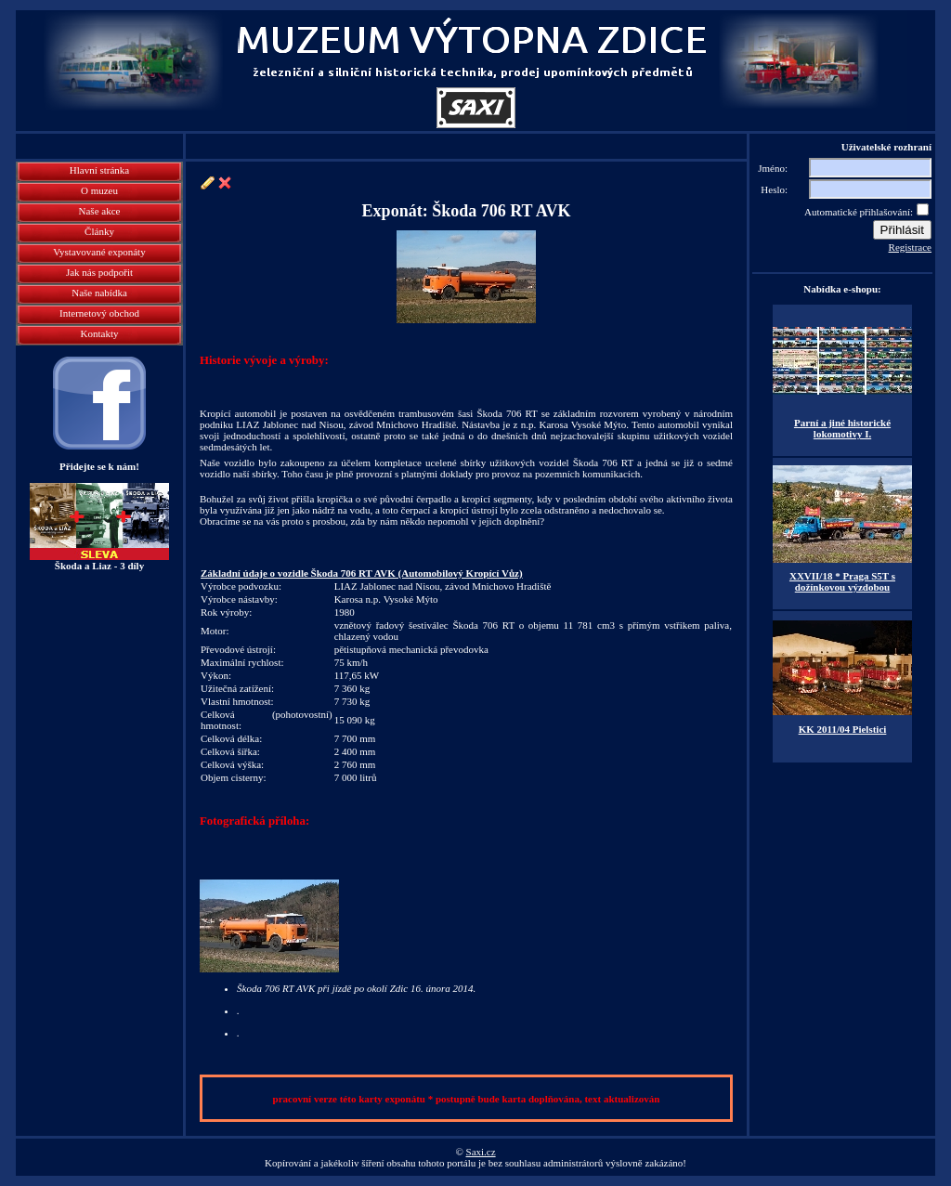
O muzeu (99, 190)
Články (99, 231)
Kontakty (100, 333)
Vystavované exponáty (99, 251)
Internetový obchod (99, 313)
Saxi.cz (481, 1151)
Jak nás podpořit (99, 272)
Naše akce (100, 210)
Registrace (910, 247)
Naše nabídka (99, 292)
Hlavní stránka (99, 170)
